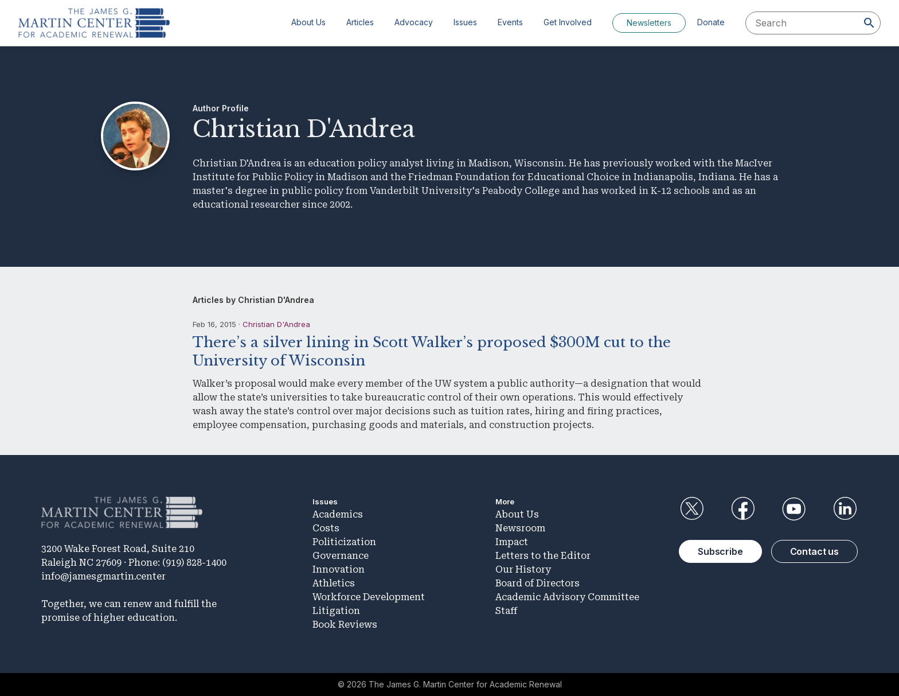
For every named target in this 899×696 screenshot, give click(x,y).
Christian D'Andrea (276, 324)
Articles (360, 22)
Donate (711, 22)
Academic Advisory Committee (567, 597)
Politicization (344, 541)
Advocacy (413, 22)
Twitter (691, 509)
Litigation (336, 610)
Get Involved (568, 22)
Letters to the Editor (543, 555)
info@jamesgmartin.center (103, 576)
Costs (325, 528)
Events (510, 22)
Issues (465, 22)
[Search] (869, 22)
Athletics (333, 583)
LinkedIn (845, 509)
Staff (506, 610)
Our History (523, 569)
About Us (308, 22)
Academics (337, 514)
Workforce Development (368, 597)
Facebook (742, 509)
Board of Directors (537, 583)
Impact (511, 541)
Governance (340, 555)
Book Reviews (344, 624)
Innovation (338, 569)
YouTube (794, 509)
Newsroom (520, 528)
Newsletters (649, 23)
